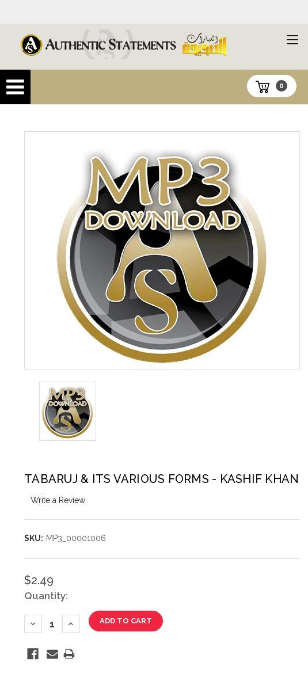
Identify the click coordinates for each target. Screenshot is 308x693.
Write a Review (58, 500)
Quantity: (46, 595)
